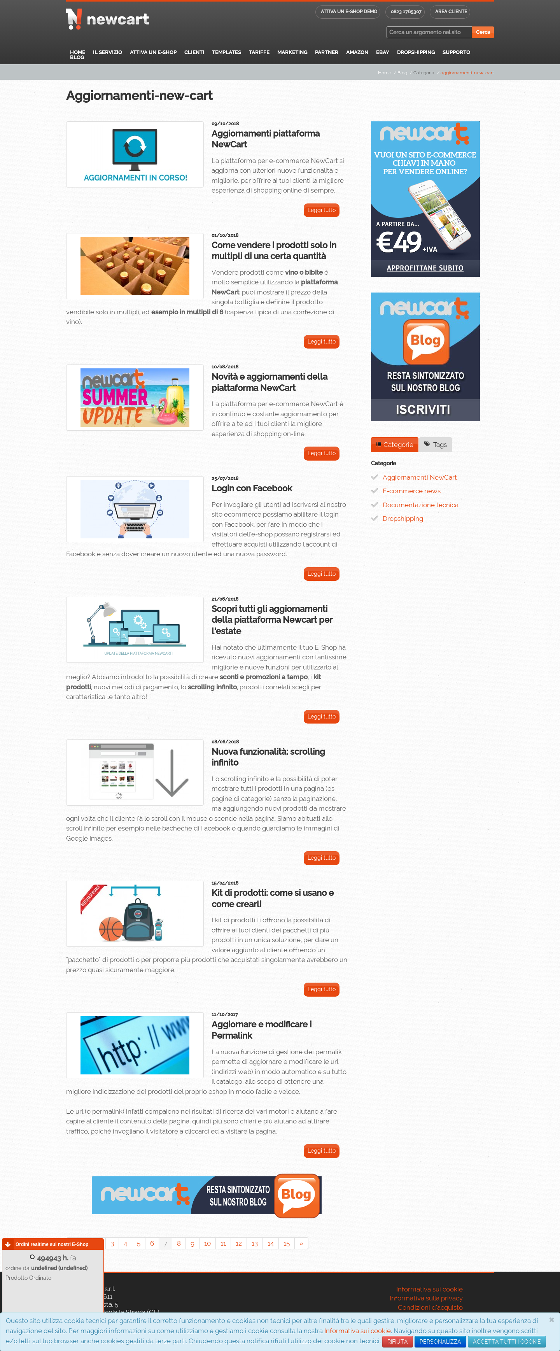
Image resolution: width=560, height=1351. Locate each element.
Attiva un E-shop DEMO (349, 11)
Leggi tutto (322, 210)
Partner (326, 52)
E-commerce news (412, 491)
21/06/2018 (225, 599)
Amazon (357, 52)
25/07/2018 (225, 478)
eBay (382, 52)
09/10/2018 (225, 123)
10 (207, 1243)
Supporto (456, 52)
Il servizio (107, 52)
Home (77, 52)
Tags (435, 445)
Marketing (292, 52)
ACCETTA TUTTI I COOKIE (507, 1342)
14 (271, 1243)
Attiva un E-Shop (153, 52)
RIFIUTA (397, 1342)
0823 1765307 (406, 11)
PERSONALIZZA (440, 1342)
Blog (77, 57)
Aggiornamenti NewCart (420, 477)
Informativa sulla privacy (426, 1298)
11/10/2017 (225, 1014)
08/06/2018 (225, 741)
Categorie (394, 445)
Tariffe (259, 52)
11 (223, 1243)
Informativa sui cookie (357, 1331)
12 (239, 1243)
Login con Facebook (252, 488)
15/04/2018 (225, 883)
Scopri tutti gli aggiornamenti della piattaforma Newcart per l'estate (272, 620)
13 (255, 1243)
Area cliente (451, 11)
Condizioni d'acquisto (430, 1307)
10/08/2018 (225, 366)
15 (287, 1243)
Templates (226, 52)
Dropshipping (416, 52)
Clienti (194, 52)
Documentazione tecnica (420, 505)
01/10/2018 (225, 235)
